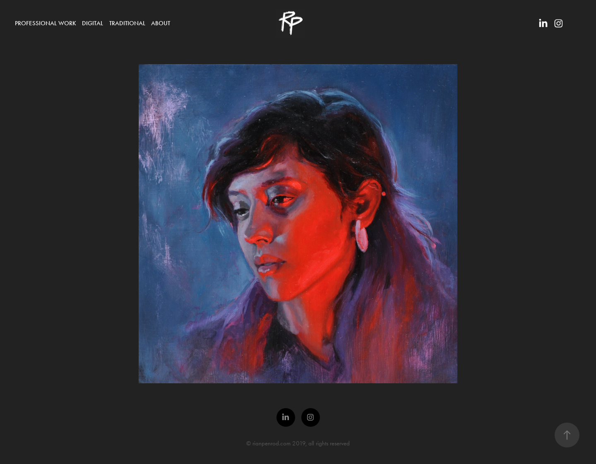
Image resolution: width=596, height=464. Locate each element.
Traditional (127, 23)
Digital (92, 23)
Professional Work (45, 23)
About (160, 23)
